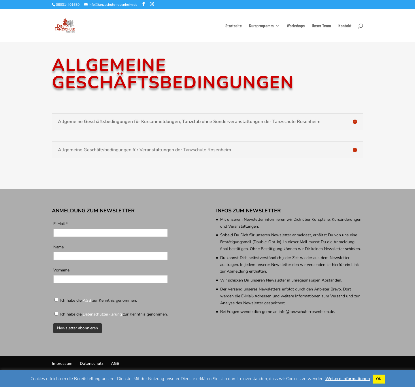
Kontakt (345, 26)
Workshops (296, 26)
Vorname (61, 270)
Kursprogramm (261, 26)
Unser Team (321, 26)
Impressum (62, 363)
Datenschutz (91, 363)
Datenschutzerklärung (102, 314)
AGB (87, 300)
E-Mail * (60, 223)
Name (58, 247)
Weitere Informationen (347, 379)
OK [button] (378, 379)
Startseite (233, 26)
